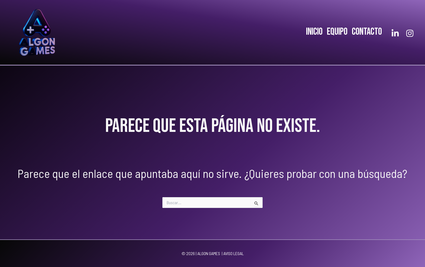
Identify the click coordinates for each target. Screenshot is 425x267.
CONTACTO (367, 32)
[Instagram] (410, 33)
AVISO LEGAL (233, 253)
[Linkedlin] (395, 33)
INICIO (314, 32)
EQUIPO (337, 32)
